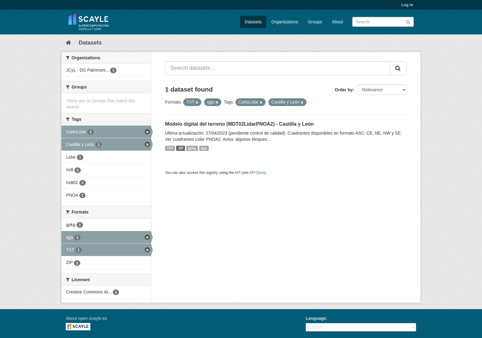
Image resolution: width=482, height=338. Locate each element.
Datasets (253, 21)
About (337, 21)
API (237, 173)
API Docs (257, 173)
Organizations (284, 21)
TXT (170, 148)
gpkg (192, 148)
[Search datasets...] (277, 68)
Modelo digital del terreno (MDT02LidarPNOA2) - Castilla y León (239, 124)
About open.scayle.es (86, 318)
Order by (344, 89)
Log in (407, 4)
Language (316, 318)
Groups (315, 21)
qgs (204, 148)
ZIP (180, 148)
